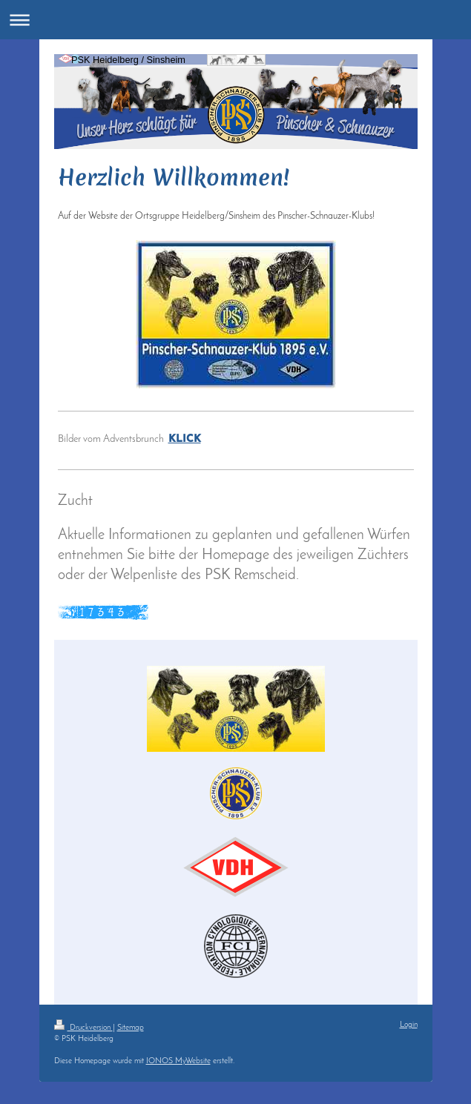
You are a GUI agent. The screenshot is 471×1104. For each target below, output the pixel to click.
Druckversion (83, 1028)
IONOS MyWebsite (178, 1061)
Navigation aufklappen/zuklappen (235, 20)
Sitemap (130, 1028)
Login (409, 1025)
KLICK (184, 439)
